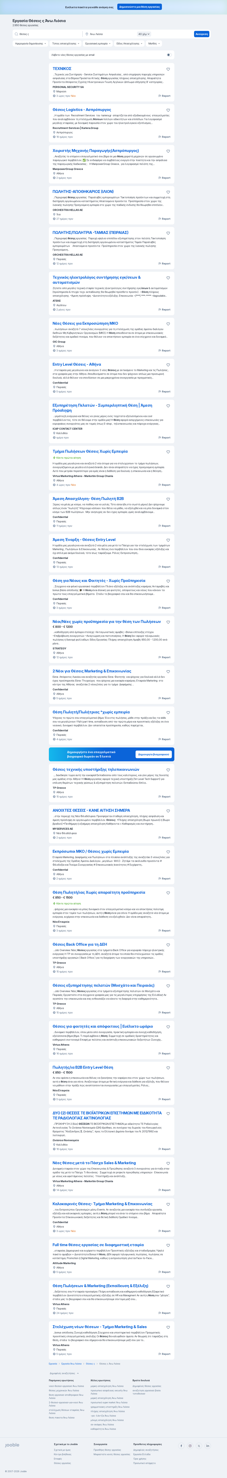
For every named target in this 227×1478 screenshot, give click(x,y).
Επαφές (58, 1458)
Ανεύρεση (202, 34)
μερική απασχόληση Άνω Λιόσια (107, 1398)
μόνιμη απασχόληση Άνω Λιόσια (107, 1420)
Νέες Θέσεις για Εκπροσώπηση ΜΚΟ (85, 323)
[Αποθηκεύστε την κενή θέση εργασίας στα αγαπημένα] (168, 69)
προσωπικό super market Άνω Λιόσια (109, 1402)
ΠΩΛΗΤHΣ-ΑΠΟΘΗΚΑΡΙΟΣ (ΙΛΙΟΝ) (83, 191)
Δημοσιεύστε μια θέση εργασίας (139, 6)
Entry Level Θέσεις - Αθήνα (77, 364)
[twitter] (199, 1446)
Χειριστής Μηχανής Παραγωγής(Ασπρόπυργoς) (96, 150)
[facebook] (181, 1446)
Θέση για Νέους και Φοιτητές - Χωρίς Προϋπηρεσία (99, 580)
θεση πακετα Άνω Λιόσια (61, 1417)
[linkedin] (208, 1446)
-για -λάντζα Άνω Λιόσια (103, 1415)
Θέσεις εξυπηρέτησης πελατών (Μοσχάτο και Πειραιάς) (103, 985)
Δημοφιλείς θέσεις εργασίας (147, 1386)
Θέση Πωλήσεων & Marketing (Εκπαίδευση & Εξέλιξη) (100, 1285)
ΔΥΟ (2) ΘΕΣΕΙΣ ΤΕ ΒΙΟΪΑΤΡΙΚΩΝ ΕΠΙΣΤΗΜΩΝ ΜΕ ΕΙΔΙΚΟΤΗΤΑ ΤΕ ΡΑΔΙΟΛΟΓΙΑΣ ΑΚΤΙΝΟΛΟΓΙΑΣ (107, 1115)
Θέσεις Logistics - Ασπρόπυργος (82, 109)
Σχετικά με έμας (62, 1450)
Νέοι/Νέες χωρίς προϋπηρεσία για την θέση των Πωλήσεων (107, 621)
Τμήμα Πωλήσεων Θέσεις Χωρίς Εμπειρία (90, 451)
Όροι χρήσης (139, 1458)
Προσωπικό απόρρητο (144, 1463)
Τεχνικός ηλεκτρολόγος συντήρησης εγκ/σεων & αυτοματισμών (97, 280)
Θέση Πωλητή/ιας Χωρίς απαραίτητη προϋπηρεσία (99, 892)
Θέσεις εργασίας (62, 1463)
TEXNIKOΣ (62, 68)
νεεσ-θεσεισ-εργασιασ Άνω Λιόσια (66, 1386)
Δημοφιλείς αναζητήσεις (64, 1373)
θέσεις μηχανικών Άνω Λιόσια (64, 1390)
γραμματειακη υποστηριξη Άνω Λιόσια (110, 1406)
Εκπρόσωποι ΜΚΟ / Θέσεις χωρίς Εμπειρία (91, 851)
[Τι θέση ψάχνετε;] (47, 34)
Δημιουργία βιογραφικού (153, 754)
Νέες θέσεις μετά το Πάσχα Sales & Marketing (94, 1163)
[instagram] (190, 1446)
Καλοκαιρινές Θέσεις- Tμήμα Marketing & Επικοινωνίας (102, 1204)
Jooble (23, 1471)
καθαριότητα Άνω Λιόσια (103, 1429)
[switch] (169, 54)
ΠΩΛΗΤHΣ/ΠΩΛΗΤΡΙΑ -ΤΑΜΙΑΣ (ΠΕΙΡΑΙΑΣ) (90, 232)
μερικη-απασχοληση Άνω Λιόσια (107, 1386)
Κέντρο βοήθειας (62, 1454)
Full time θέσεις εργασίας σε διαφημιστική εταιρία (98, 1245)
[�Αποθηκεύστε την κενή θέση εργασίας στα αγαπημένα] (168, 1113)
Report (164, 95)
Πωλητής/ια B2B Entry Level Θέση (83, 1067)
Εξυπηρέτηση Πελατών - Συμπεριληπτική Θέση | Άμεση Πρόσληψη (102, 408)
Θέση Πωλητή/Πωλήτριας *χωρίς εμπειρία (91, 712)
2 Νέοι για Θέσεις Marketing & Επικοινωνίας (92, 671)
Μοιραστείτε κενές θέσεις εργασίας (112, 1454)
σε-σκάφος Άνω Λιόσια (102, 1424)
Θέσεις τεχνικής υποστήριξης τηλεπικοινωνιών (96, 769)
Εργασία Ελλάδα (141, 1454)
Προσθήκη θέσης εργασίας (107, 1450)
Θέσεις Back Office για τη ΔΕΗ (80, 944)
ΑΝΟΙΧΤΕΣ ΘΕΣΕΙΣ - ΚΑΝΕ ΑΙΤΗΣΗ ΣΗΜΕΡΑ (91, 810)
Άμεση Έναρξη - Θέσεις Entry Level (84, 539)
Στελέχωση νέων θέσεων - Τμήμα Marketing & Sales (100, 1326)
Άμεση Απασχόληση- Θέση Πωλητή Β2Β (88, 498)
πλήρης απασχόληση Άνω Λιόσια (108, 1411)
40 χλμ (144, 34)
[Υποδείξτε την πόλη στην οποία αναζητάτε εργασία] (117, 34)
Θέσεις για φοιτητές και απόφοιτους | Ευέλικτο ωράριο (103, 1026)
